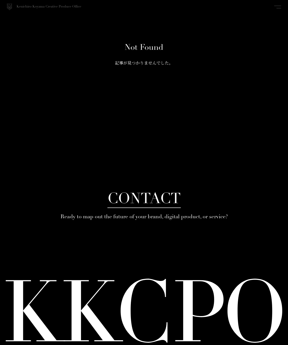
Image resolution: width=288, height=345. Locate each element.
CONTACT (144, 199)
